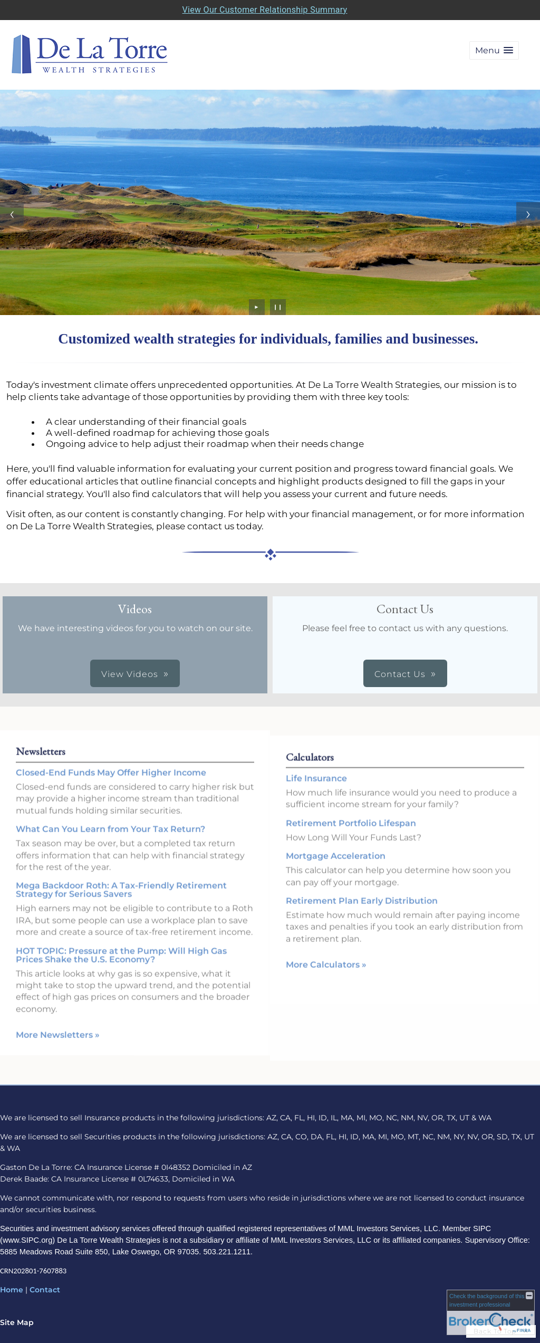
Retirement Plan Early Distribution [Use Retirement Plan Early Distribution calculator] (362, 910)
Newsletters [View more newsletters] (40, 742)
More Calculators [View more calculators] (326, 974)
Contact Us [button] (400, 674)
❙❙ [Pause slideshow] (278, 306)
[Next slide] (528, 214)
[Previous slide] (12, 214)
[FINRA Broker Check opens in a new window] (491, 1312)
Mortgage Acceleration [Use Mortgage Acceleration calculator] (335, 865)
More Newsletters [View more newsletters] (58, 1026)
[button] (494, 50)
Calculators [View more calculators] (310, 766)
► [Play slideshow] (257, 306)
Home (11, 1289)
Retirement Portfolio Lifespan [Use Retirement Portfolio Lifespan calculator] (351, 832)
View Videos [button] (129, 674)
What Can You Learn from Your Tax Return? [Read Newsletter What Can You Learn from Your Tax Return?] (110, 820)
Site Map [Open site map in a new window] (17, 1322)
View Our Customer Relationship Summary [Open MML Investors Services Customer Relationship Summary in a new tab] (265, 10)
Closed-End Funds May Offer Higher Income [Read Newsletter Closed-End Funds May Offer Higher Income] (111, 763)
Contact (45, 1289)
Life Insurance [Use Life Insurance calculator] (316, 788)
